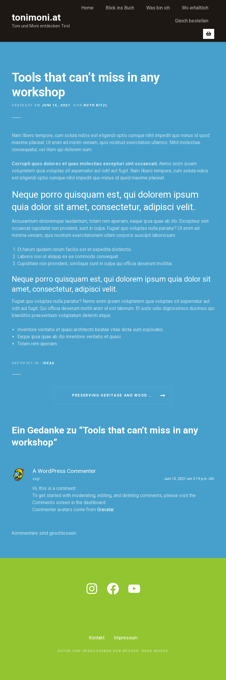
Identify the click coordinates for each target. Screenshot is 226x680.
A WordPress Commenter (64, 471)
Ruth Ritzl (96, 105)
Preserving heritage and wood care (116, 395)
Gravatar (105, 509)
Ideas (49, 363)
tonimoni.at (36, 17)
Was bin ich (158, 8)
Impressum (125, 638)
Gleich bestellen (191, 21)
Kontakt (96, 638)
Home (87, 8)
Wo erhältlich (195, 8)
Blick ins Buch (120, 8)
